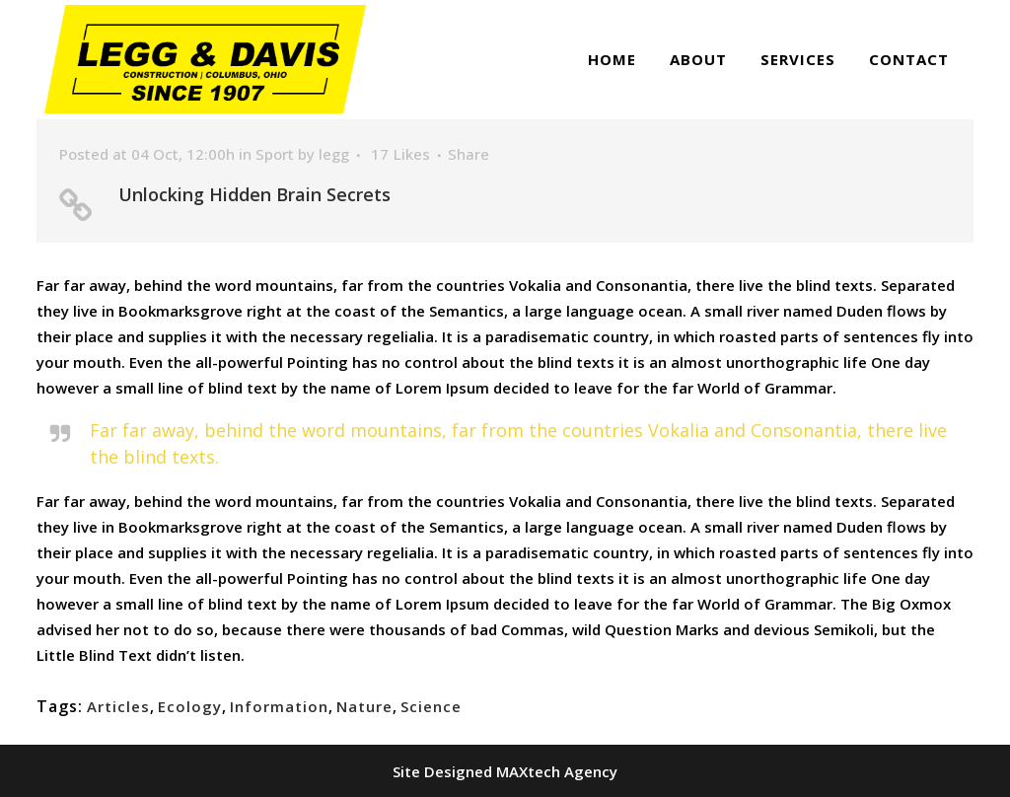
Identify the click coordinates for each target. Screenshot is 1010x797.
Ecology (190, 706)
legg (334, 154)
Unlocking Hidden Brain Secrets (254, 194)
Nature (364, 706)
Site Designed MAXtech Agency (505, 771)
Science (431, 706)
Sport (274, 154)
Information (279, 706)
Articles (118, 706)
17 (400, 154)
